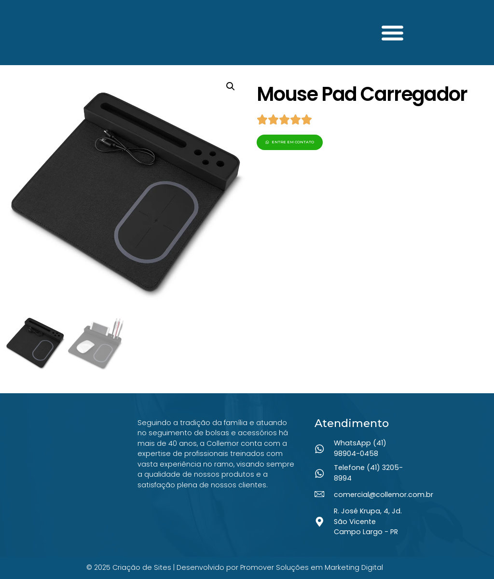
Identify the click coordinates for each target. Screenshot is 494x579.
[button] (393, 33)
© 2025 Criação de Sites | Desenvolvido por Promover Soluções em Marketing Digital (234, 567)
